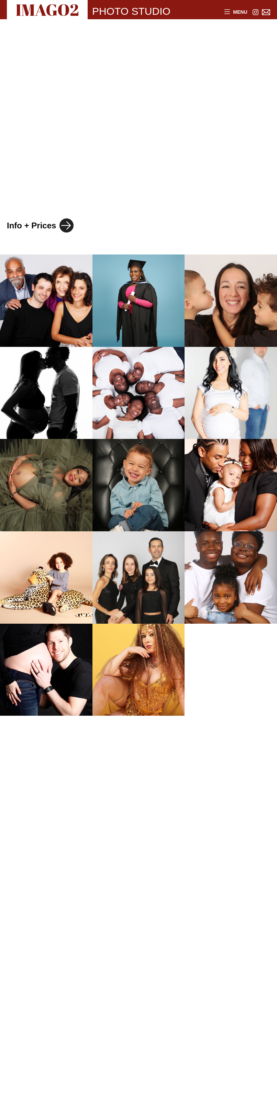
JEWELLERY (158, 52)
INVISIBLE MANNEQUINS (70, 98)
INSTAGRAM (42, 192)
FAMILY (31, 145)
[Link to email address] (266, 12)
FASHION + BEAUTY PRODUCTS (86, 75)
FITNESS (109, 192)
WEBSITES (111, 168)
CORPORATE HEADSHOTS (126, 145)
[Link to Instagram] (255, 12)
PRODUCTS (41, 168)
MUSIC (170, 168)
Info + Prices (31, 225)
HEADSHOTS (44, 122)
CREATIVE (115, 122)
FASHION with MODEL (63, 52)
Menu (236, 12)
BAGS (171, 122)
